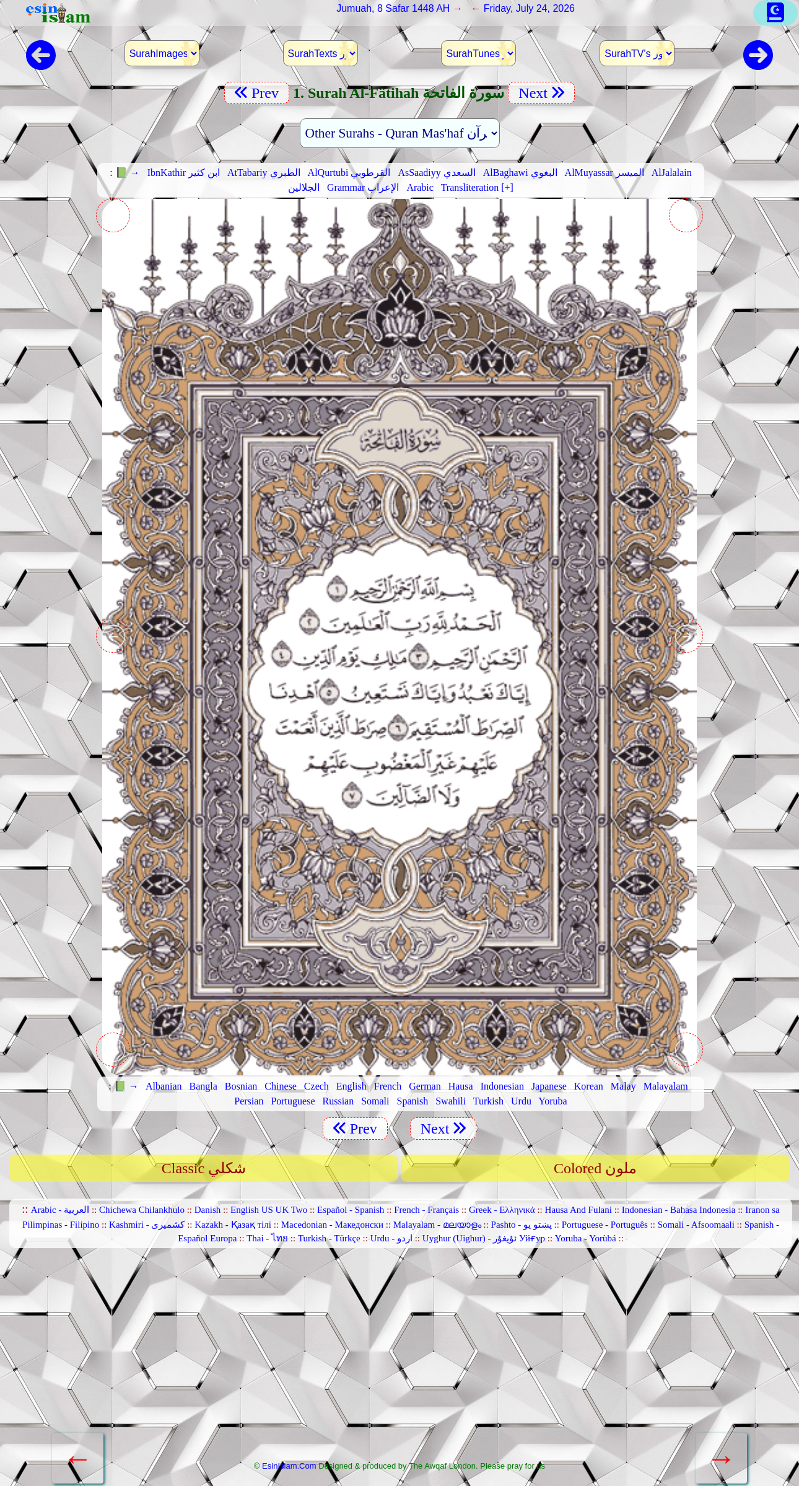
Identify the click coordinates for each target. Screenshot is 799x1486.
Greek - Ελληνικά (502, 1210)
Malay (623, 1086)
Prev (256, 93)
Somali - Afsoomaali (696, 1225)
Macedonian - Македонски (332, 1225)
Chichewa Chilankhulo (142, 1210)
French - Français (426, 1210)
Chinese (280, 1086)
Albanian (164, 1086)
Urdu (521, 1101)
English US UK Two (268, 1210)
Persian (248, 1101)
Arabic (420, 187)
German (425, 1086)
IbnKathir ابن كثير (183, 172)
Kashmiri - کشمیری (147, 1225)
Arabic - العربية (60, 1210)
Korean (588, 1086)
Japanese (549, 1086)
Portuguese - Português (605, 1225)
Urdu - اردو (391, 1238)
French (387, 1086)
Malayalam (666, 1086)
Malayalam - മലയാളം (437, 1225)
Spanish (413, 1101)
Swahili (450, 1101)
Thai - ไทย (267, 1238)
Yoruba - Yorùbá (585, 1238)
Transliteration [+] (477, 187)
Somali (375, 1101)
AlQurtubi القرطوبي (349, 172)
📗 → (127, 172)
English (351, 1086)
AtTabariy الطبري (263, 172)
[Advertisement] (399, 1359)
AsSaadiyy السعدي (436, 172)
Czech (316, 1086)
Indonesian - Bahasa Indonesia (679, 1210)
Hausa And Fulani (578, 1210)
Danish (207, 1210)
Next (541, 93)
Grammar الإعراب (363, 187)
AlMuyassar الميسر (604, 172)
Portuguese (293, 1101)
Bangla (203, 1086)
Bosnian (241, 1086)
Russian (338, 1101)
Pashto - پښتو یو (521, 1225)
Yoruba (552, 1101)
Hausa (460, 1086)
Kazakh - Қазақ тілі (232, 1225)
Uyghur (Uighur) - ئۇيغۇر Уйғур (483, 1238)
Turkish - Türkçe (329, 1238)
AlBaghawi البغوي (520, 172)
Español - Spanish (350, 1210)
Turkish (488, 1101)
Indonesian (502, 1086)
